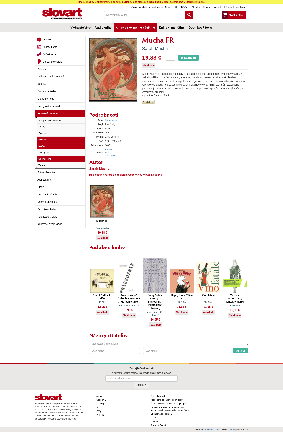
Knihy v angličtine (171, 27)
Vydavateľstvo (80, 27)
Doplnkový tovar (200, 27)
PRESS (100, 415)
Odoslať (240, 350)
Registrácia (240, 7)
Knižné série (49, 54)
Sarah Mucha (155, 48)
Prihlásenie (227, 7)
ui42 (248, 429)
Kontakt (215, 7)
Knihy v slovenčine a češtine (135, 27)
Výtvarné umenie (47, 113)
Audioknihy (103, 27)
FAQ (98, 411)
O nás (153, 417)
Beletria (41, 69)
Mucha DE (102, 221)
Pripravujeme (49, 46)
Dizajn (40, 187)
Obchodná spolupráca (161, 414)
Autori (99, 407)
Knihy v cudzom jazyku (50, 224)
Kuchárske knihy (46, 91)
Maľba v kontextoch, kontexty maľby (234, 298)
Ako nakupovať (158, 396)
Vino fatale (208, 295)
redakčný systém (212, 429)
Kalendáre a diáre (47, 216)
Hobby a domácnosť (48, 106)
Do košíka (188, 58)
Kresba (42, 139)
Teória (41, 165)
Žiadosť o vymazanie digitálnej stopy (168, 403)
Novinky (46, 39)
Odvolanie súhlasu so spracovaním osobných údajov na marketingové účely (170, 408)
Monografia (44, 152)
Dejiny (41, 126)
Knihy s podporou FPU (50, 120)
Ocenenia (101, 400)
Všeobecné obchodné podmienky (147, 7)
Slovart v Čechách (159, 425)
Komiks (41, 84)
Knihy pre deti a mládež (50, 76)
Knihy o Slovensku (47, 201)
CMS (231, 429)
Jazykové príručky (47, 194)
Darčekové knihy (46, 209)
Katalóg (206, 7)
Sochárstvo (44, 158)
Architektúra (44, 179)
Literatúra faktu (45, 98)
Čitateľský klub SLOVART (177, 7)
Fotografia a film (46, 172)
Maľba (41, 146)
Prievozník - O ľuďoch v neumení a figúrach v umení (129, 298)
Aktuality (196, 7)
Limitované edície (52, 61)
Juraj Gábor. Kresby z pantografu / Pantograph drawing (155, 302)
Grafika (42, 133)
